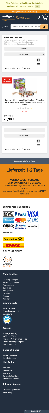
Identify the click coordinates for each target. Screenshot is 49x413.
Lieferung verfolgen (10, 280)
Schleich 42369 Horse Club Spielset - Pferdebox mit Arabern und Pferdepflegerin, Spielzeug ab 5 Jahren (24, 102)
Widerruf (6, 299)
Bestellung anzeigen (11, 282)
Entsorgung (7, 314)
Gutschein (7, 288)
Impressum (7, 370)
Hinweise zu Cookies (11, 379)
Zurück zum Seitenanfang (24, 161)
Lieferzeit (6, 293)
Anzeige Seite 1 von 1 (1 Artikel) (17, 68)
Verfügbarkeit (8, 291)
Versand (6, 296)
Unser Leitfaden (9, 308)
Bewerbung (7, 392)
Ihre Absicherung (9, 358)
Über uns (6, 368)
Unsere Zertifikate (10, 355)
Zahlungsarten (8, 285)
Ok (37, 6)
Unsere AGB (7, 373)
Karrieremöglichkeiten (11, 390)
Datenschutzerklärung (12, 376)
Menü (6, 27)
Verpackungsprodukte (12, 311)
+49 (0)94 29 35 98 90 (18, 339)
